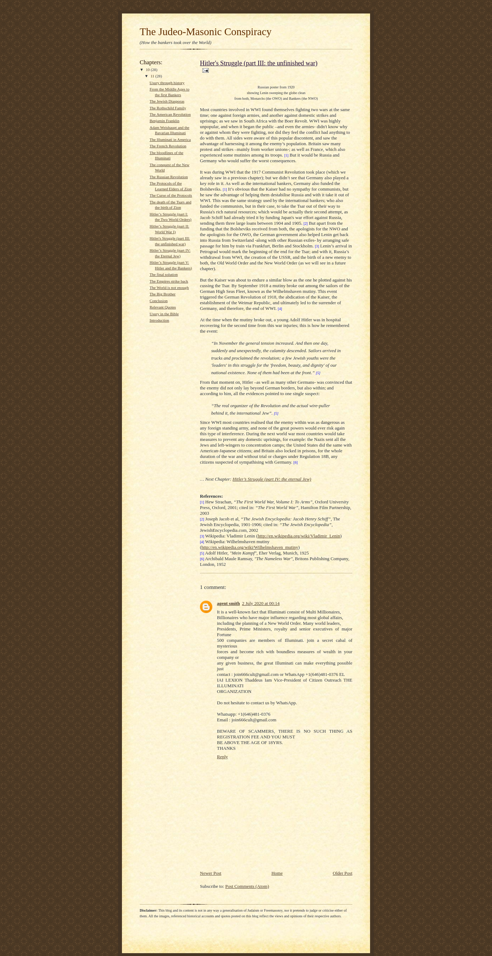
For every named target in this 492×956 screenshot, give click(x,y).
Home (277, 873)
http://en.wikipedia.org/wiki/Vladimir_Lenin (299, 536)
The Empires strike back (169, 281)
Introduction (159, 320)
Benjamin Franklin (164, 121)
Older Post (342, 873)
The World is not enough (169, 287)
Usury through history (167, 83)
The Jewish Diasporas (167, 101)
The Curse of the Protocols (171, 195)
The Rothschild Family (168, 108)
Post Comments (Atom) (247, 886)
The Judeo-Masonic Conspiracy (206, 31)
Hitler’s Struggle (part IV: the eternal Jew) (272, 479)
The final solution (164, 274)
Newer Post (210, 873)
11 (153, 76)
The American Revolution (170, 114)
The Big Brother (162, 294)
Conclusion (159, 301)
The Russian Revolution (169, 177)
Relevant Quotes (163, 307)
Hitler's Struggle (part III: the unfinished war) (259, 63)
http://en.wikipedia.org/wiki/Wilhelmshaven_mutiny (249, 547)
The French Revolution (168, 146)
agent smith (228, 603)
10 (148, 69)
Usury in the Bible (164, 314)
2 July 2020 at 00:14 (261, 603)
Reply (222, 756)
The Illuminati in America (170, 139)
